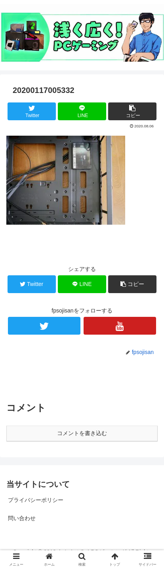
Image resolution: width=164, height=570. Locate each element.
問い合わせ (22, 518)
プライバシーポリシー (35, 500)
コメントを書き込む (82, 433)
